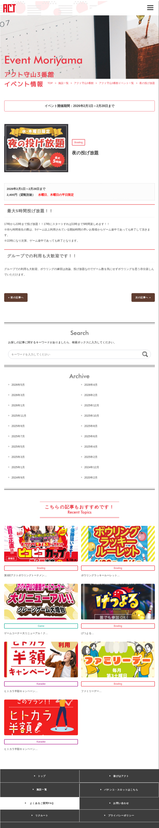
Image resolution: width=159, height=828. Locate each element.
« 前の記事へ (16, 298)
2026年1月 (18, 405)
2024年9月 (18, 477)
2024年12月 (91, 467)
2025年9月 (18, 426)
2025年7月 (18, 436)
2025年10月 (91, 415)
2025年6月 (90, 436)
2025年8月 (90, 426)
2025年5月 (18, 446)
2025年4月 (90, 446)
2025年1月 (18, 467)
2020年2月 (90, 477)
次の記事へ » (142, 298)
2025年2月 (90, 456)
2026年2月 (90, 395)
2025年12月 (91, 405)
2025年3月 (18, 456)
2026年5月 (18, 385)
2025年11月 (19, 415)
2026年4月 (90, 385)
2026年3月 (18, 395)
